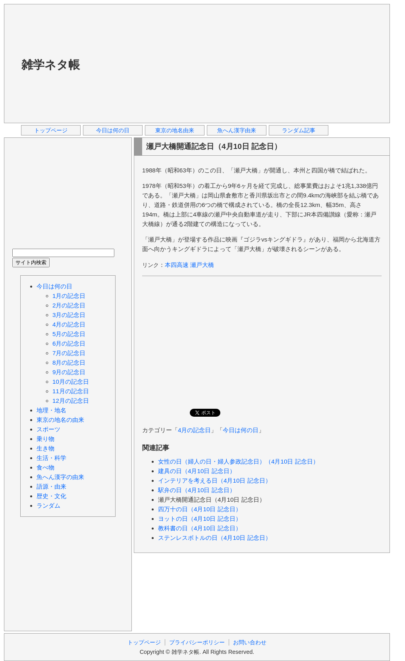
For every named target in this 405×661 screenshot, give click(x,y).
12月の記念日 (70, 400)
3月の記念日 (68, 314)
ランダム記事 (298, 130)
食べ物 (45, 467)
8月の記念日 (68, 362)
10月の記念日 (70, 381)
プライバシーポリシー (197, 642)
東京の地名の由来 (60, 419)
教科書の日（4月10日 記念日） (199, 528)
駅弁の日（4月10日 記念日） (196, 490)
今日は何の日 (112, 130)
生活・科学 (51, 457)
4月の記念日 (194, 430)
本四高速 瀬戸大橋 (189, 264)
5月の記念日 (68, 333)
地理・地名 (51, 410)
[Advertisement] (210, 63)
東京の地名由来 (174, 130)
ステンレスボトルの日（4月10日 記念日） (214, 537)
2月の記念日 (68, 305)
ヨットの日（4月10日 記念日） (199, 518)
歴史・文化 (51, 496)
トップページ (51, 130)
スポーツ (48, 429)
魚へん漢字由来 (236, 130)
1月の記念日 (68, 295)
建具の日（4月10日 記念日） (196, 471)
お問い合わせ (249, 642)
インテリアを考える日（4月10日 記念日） (214, 480)
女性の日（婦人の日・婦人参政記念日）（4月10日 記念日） (238, 461)
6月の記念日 (68, 343)
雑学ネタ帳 (50, 64)
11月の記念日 (70, 391)
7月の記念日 (68, 353)
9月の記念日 (68, 372)
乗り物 (45, 438)
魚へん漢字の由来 (60, 477)
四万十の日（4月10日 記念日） (199, 509)
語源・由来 (51, 486)
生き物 (45, 448)
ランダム (48, 505)
